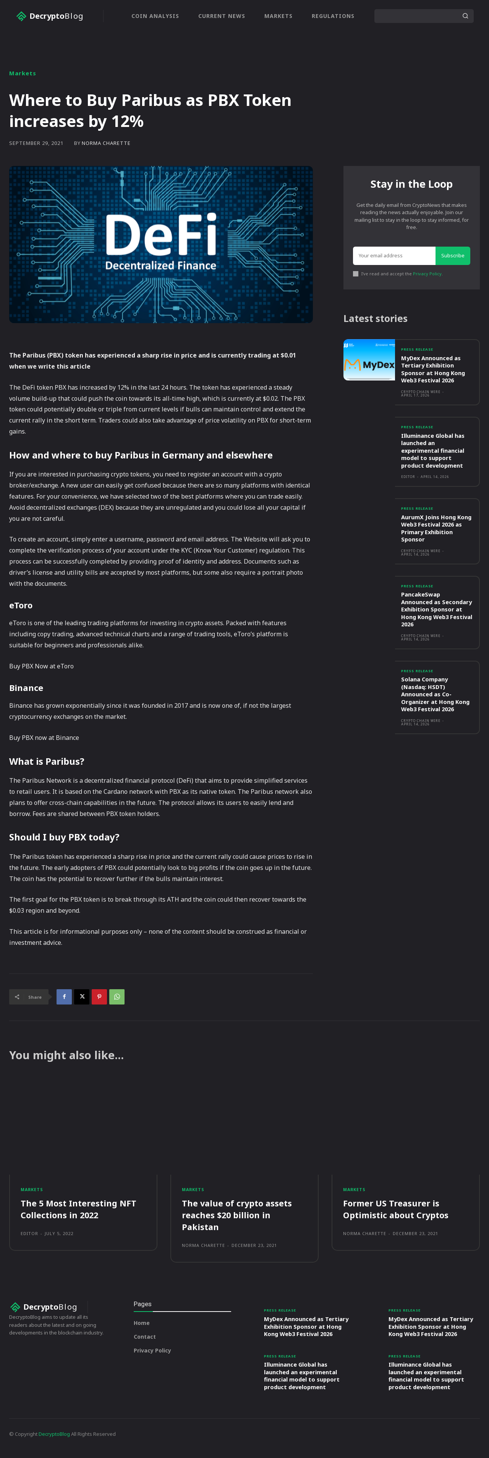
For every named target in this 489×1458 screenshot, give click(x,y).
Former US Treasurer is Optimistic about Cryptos (396, 1210)
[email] (394, 256)
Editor (408, 478)
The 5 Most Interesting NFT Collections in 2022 (79, 1210)
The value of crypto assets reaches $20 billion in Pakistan (237, 1216)
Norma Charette (106, 143)
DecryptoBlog (54, 1442)
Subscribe (453, 256)
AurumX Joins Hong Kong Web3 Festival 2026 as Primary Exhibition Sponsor (437, 530)
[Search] (465, 16)
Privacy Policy (427, 274)
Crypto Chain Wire (420, 393)
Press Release (418, 351)
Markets (22, 73)
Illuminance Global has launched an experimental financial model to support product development (433, 452)
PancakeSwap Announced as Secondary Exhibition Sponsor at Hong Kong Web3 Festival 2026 (433, 611)
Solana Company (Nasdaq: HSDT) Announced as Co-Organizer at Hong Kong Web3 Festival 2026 (436, 696)
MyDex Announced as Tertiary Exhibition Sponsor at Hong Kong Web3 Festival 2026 (433, 371)
